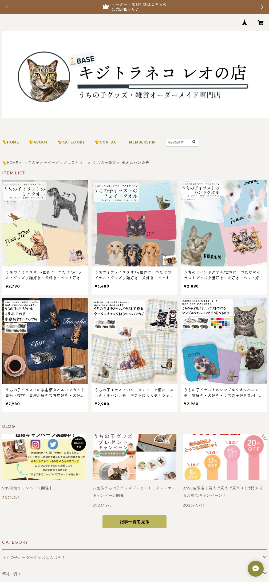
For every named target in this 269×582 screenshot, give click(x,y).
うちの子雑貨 (104, 162)
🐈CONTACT (107, 142)
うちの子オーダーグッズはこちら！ (55, 162)
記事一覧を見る (134, 521)
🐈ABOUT (38, 142)
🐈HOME (10, 142)
